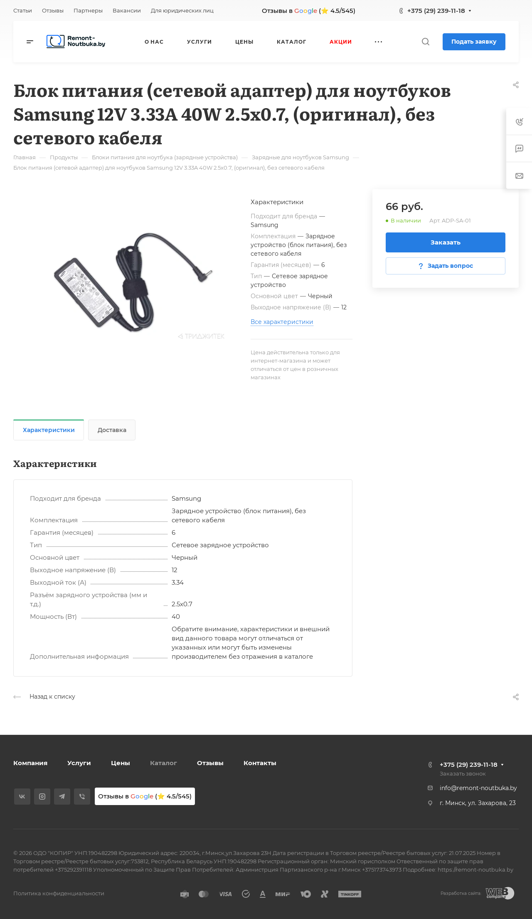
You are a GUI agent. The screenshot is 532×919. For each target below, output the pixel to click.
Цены (120, 763)
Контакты (260, 763)
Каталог (163, 763)
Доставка (112, 430)
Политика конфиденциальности (58, 893)
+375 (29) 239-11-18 (436, 11)
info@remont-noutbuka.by (478, 788)
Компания (30, 763)
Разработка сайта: (461, 893)
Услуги (79, 763)
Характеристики (49, 430)
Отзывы (210, 763)
